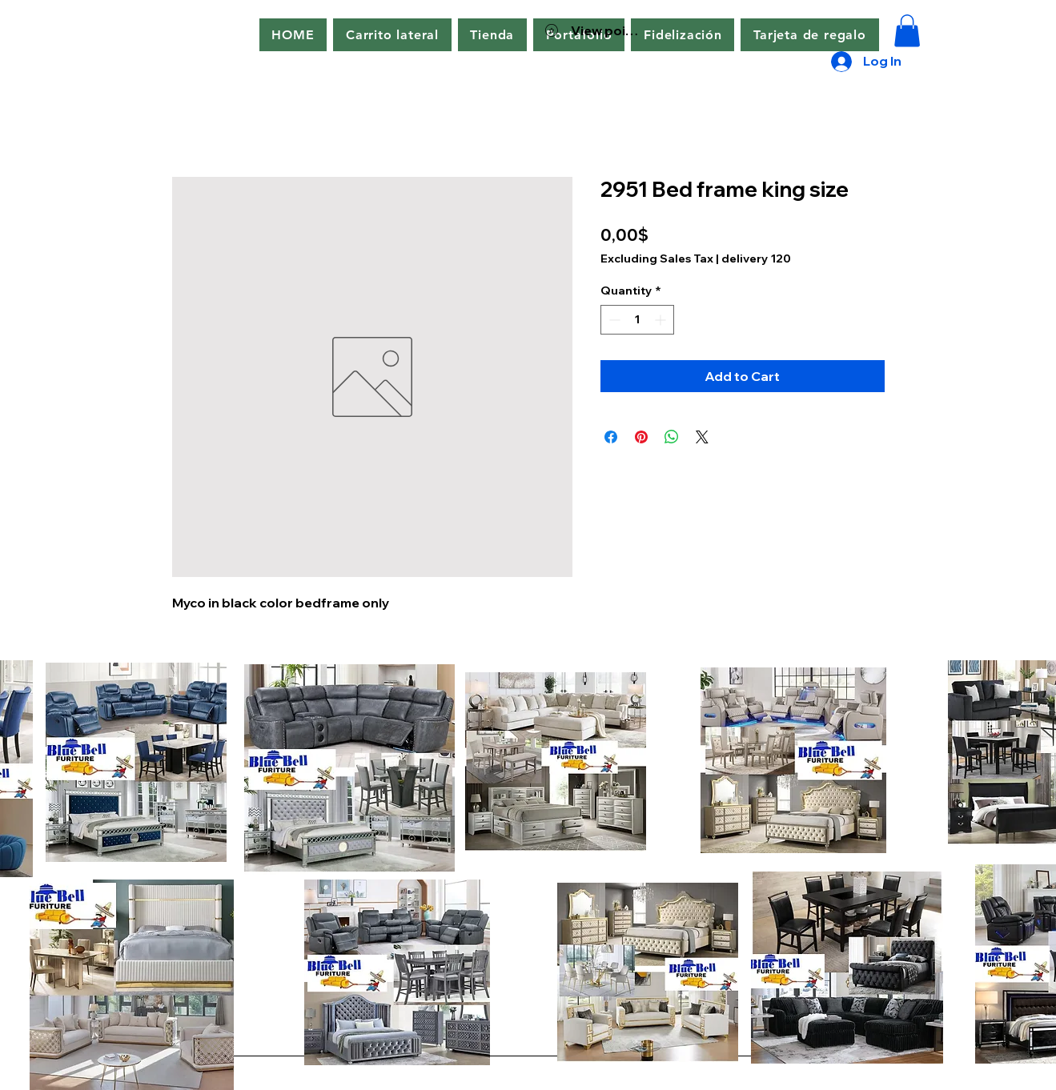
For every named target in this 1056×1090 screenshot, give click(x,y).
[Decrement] (613, 320)
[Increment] (662, 320)
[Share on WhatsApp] (671, 437)
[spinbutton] (637, 320)
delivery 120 (756, 258)
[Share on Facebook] (610, 437)
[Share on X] (702, 437)
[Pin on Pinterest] (641, 437)
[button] (392, 34)
